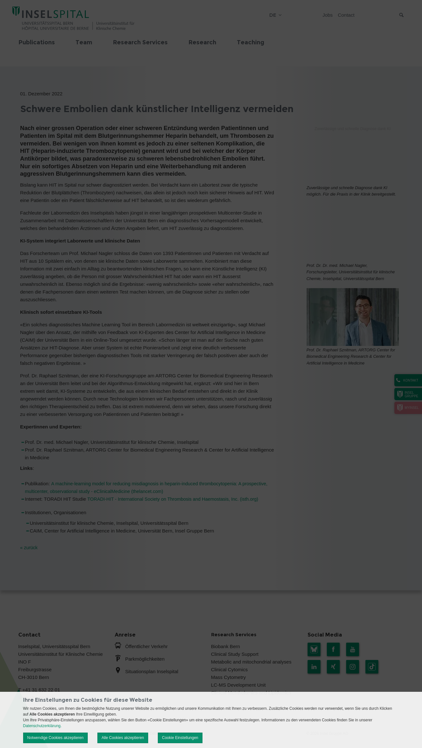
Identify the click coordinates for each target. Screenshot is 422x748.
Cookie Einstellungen (180, 737)
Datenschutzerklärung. (42, 726)
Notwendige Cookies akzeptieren (55, 737)
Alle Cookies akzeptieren (123, 737)
